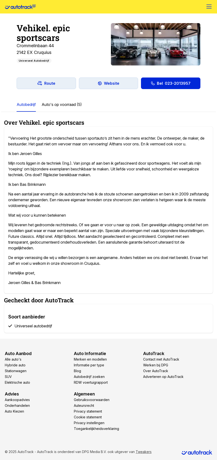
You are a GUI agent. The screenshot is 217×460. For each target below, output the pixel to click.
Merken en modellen (90, 359)
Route (46, 83)
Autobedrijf (26, 104)
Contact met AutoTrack (161, 359)
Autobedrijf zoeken (89, 377)
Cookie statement (88, 417)
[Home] (20, 6)
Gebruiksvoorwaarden (91, 400)
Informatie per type (89, 365)
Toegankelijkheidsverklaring (96, 429)
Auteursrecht (84, 405)
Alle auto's (13, 359)
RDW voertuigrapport (91, 382)
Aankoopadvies (17, 400)
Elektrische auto (17, 382)
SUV (8, 377)
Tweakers (144, 452)
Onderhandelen (17, 405)
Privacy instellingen (89, 423)
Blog (77, 371)
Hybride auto (15, 365)
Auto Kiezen (14, 411)
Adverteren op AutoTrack (163, 377)
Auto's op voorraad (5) (62, 104)
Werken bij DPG (155, 365)
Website (108, 83)
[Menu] (209, 7)
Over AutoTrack (155, 371)
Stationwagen (15, 371)
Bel (170, 83)
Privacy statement (88, 411)
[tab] (26, 105)
